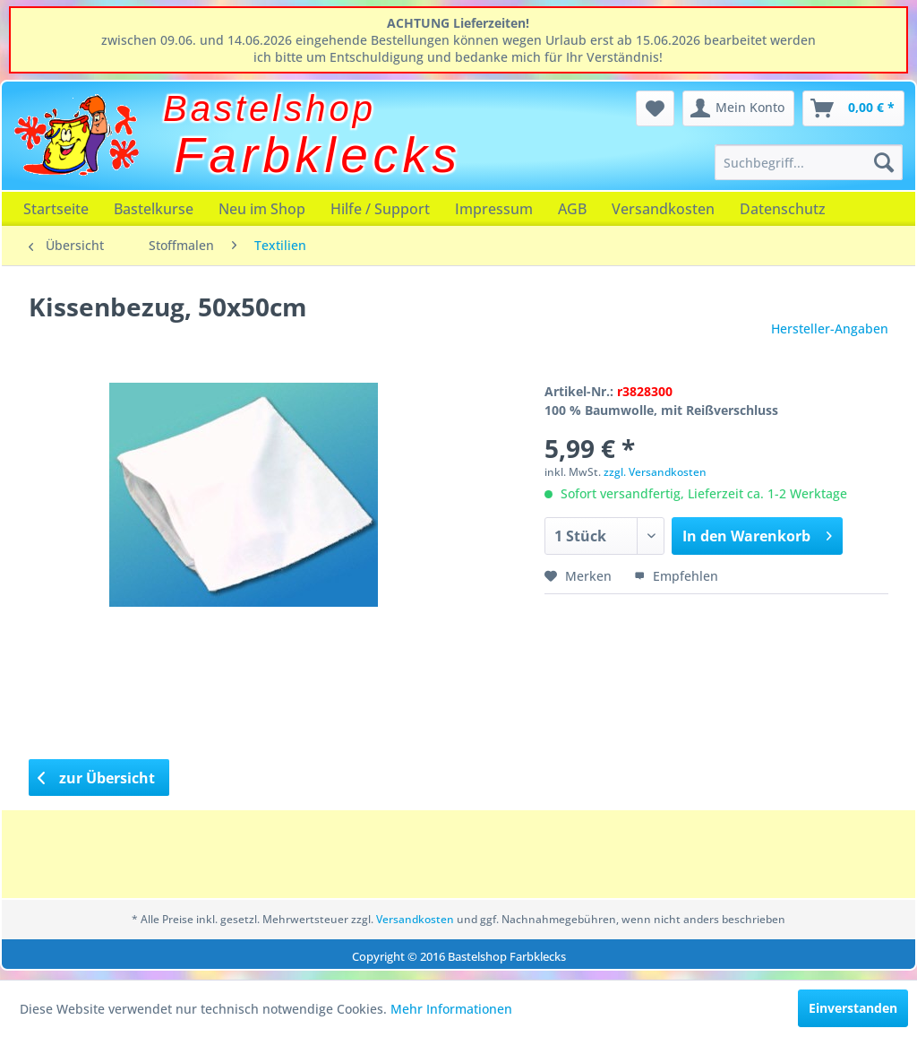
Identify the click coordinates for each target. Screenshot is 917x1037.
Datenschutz (783, 209)
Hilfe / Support (380, 209)
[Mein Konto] (738, 108)
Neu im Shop (262, 209)
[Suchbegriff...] (809, 162)
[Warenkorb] (853, 108)
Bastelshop (269, 108)
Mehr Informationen (451, 1008)
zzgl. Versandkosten (655, 472)
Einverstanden (853, 1007)
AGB (572, 209)
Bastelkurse (153, 209)
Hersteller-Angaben (829, 328)
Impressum (494, 209)
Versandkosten (663, 209)
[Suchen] (884, 162)
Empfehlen (676, 575)
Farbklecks (318, 155)
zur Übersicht (97, 778)
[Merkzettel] (655, 108)
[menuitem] (809, 162)
